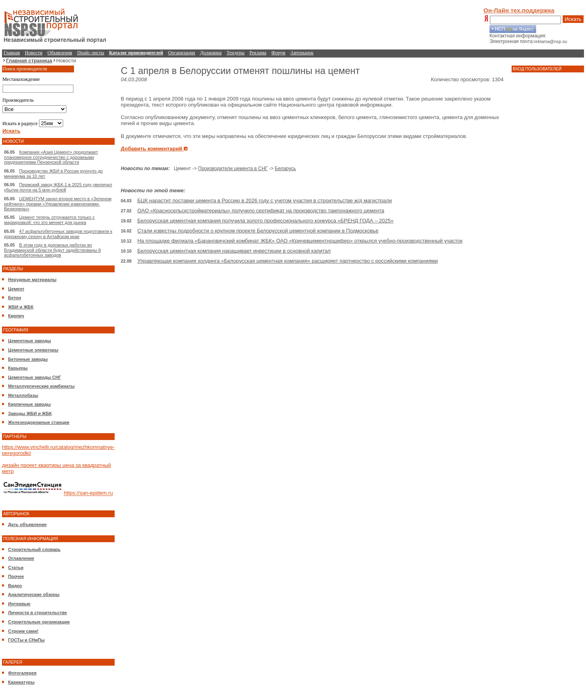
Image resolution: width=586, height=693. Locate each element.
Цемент (16, 288)
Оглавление (21, 558)
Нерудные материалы (32, 279)
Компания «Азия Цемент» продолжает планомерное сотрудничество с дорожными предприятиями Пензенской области (51, 157)
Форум (278, 53)
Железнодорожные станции (38, 422)
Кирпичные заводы (29, 404)
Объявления (59, 53)
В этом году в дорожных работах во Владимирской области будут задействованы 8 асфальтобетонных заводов (52, 250)
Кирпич (16, 315)
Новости (34, 53)
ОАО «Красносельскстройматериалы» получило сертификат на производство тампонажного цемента (260, 211)
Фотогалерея (22, 672)
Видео (15, 585)
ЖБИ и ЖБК (20, 306)
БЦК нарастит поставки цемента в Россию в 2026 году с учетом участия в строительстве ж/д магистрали (264, 200)
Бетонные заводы (28, 359)
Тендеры (236, 53)
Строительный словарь (34, 549)
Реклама (257, 53)
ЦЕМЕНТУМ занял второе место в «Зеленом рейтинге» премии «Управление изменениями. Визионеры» (57, 203)
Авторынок (301, 53)
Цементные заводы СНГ (34, 377)
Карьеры (18, 368)
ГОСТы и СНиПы (26, 639)
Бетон (14, 297)
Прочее (16, 576)
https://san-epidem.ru (88, 493)
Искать (573, 19)
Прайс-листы (90, 53)
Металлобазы (23, 395)
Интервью (19, 603)
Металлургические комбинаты (41, 386)
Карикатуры (21, 682)
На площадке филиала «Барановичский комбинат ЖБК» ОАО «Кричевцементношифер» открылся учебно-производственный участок (299, 241)
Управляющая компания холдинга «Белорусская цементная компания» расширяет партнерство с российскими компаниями (287, 261)
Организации (181, 53)
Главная (12, 53)
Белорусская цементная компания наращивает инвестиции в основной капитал (234, 251)
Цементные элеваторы (33, 350)
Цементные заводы (29, 340)
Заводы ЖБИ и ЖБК (30, 413)
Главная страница (29, 61)
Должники (211, 53)
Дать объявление (27, 524)
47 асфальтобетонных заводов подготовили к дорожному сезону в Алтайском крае (58, 234)
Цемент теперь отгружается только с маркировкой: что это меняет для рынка (49, 220)
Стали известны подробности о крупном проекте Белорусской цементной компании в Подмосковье (257, 231)
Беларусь (285, 168)
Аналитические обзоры (34, 594)
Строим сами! (23, 631)
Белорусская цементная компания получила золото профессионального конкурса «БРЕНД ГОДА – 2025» (265, 221)
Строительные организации (39, 621)
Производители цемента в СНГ (233, 168)
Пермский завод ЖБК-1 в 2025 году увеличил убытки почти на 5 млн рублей (58, 187)
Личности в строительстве (37, 612)
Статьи (15, 567)
